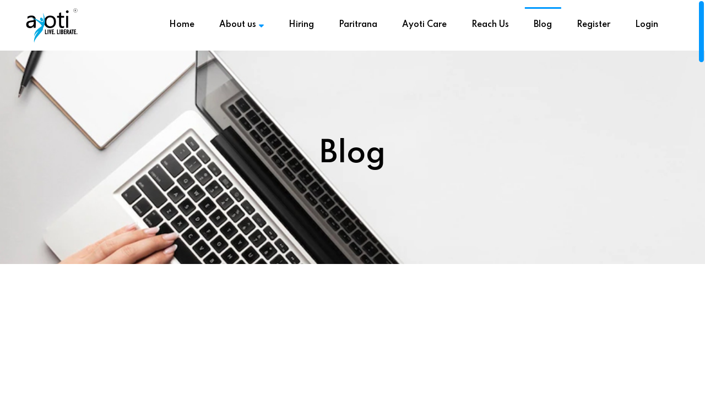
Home (181, 24)
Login (646, 24)
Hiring (301, 24)
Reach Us (490, 24)
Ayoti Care (424, 24)
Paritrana (358, 24)
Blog (543, 24)
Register (593, 24)
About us (241, 24)
